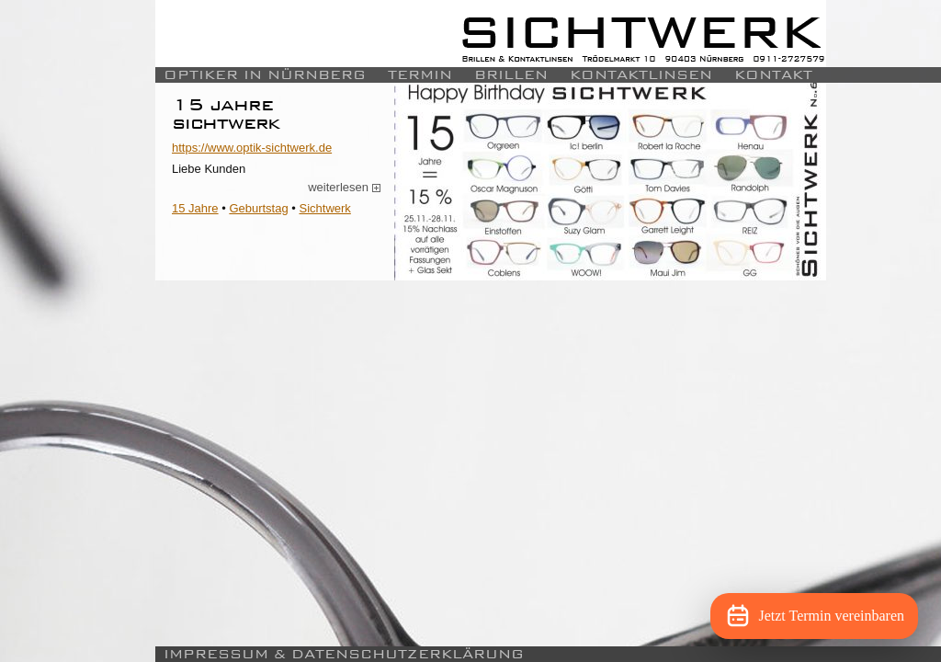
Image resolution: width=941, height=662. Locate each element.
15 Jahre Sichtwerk (226, 113)
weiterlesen (344, 187)
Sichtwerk (324, 208)
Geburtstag (258, 208)
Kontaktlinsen (641, 75)
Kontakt (773, 75)
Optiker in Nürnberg (265, 75)
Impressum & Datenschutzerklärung (344, 654)
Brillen (511, 75)
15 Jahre (195, 208)
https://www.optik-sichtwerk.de (252, 147)
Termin (420, 75)
